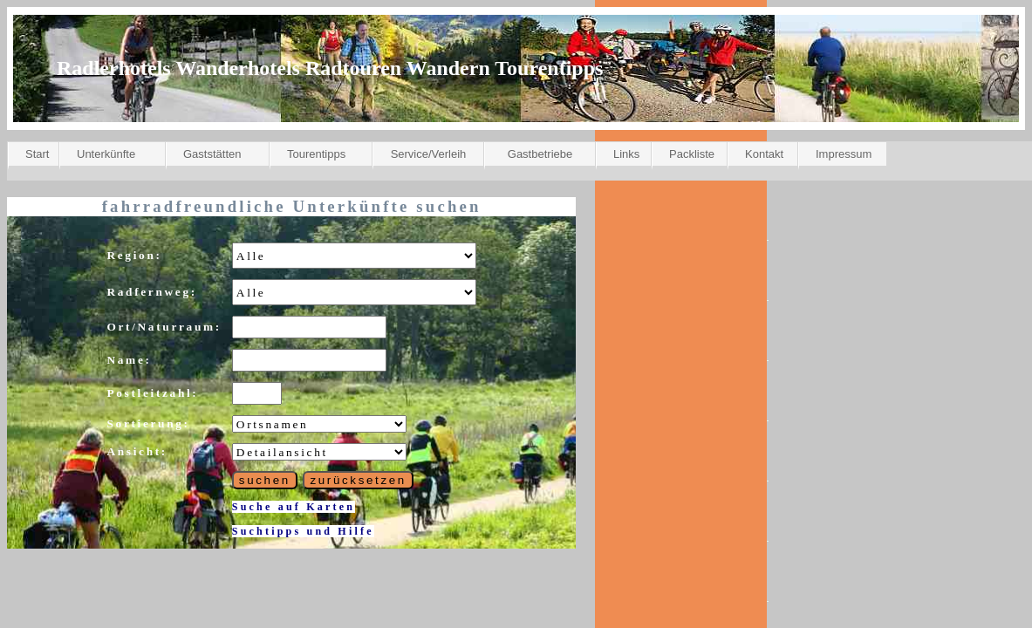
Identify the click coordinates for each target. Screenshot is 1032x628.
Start (37, 153)
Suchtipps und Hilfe (303, 531)
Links (626, 153)
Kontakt (764, 153)
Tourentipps (316, 153)
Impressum (843, 153)
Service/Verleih (429, 153)
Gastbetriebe (540, 153)
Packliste (691, 153)
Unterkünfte (106, 153)
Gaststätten (212, 153)
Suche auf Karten (293, 507)
